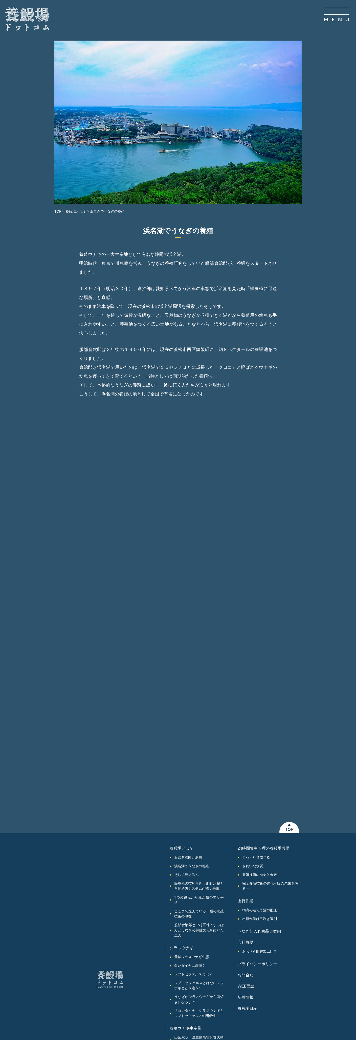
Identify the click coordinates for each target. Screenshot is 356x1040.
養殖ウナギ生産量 (185, 901)
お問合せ (245, 848)
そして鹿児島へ (186, 748)
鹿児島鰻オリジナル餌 (191, 950)
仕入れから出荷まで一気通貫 (196, 933)
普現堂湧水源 (184, 924)
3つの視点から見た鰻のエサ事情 (199, 773)
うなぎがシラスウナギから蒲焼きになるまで (199, 872)
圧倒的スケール (186, 942)
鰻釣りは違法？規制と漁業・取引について (199, 984)
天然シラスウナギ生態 (191, 830)
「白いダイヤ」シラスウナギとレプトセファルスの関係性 (199, 886)
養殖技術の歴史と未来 (259, 748)
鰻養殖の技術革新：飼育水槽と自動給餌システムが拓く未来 (199, 759)
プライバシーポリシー (257, 837)
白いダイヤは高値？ (189, 839)
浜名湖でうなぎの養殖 (191, 739)
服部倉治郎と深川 (188, 731)
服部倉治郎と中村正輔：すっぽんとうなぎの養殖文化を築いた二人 (199, 803)
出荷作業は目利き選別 (259, 792)
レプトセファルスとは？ (193, 847)
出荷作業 (245, 774)
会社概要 (245, 816)
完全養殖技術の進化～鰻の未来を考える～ (272, 759)
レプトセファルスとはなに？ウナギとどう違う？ (199, 858)
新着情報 (245, 870)
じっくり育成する (256, 731)
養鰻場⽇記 (247, 882)
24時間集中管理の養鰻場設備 (263, 721)
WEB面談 (246, 859)
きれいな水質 (252, 739)
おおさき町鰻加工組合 (259, 825)
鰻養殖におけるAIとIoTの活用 (197, 973)
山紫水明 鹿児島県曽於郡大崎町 (199, 913)
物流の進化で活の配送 (259, 783)
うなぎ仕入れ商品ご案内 (259, 804)
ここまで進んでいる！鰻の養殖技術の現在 (199, 787)
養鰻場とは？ (181, 721)
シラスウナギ (181, 821)
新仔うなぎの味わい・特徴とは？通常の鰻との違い (199, 961)
